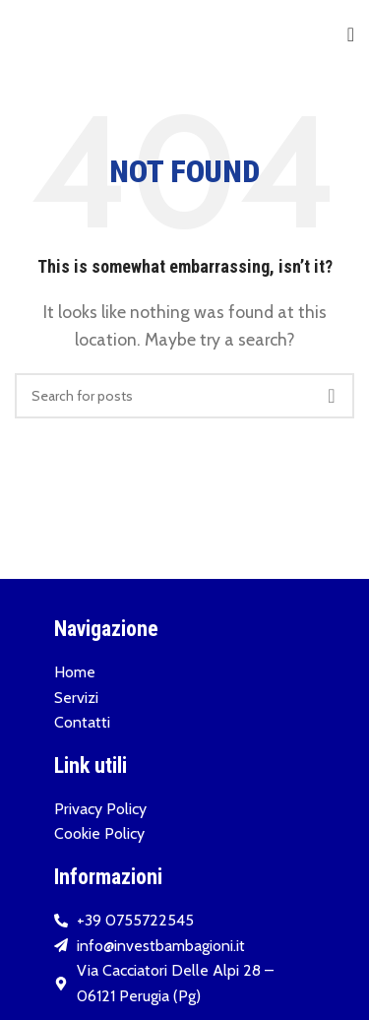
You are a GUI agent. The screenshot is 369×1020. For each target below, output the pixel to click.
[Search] (184, 395)
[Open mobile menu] (351, 34)
